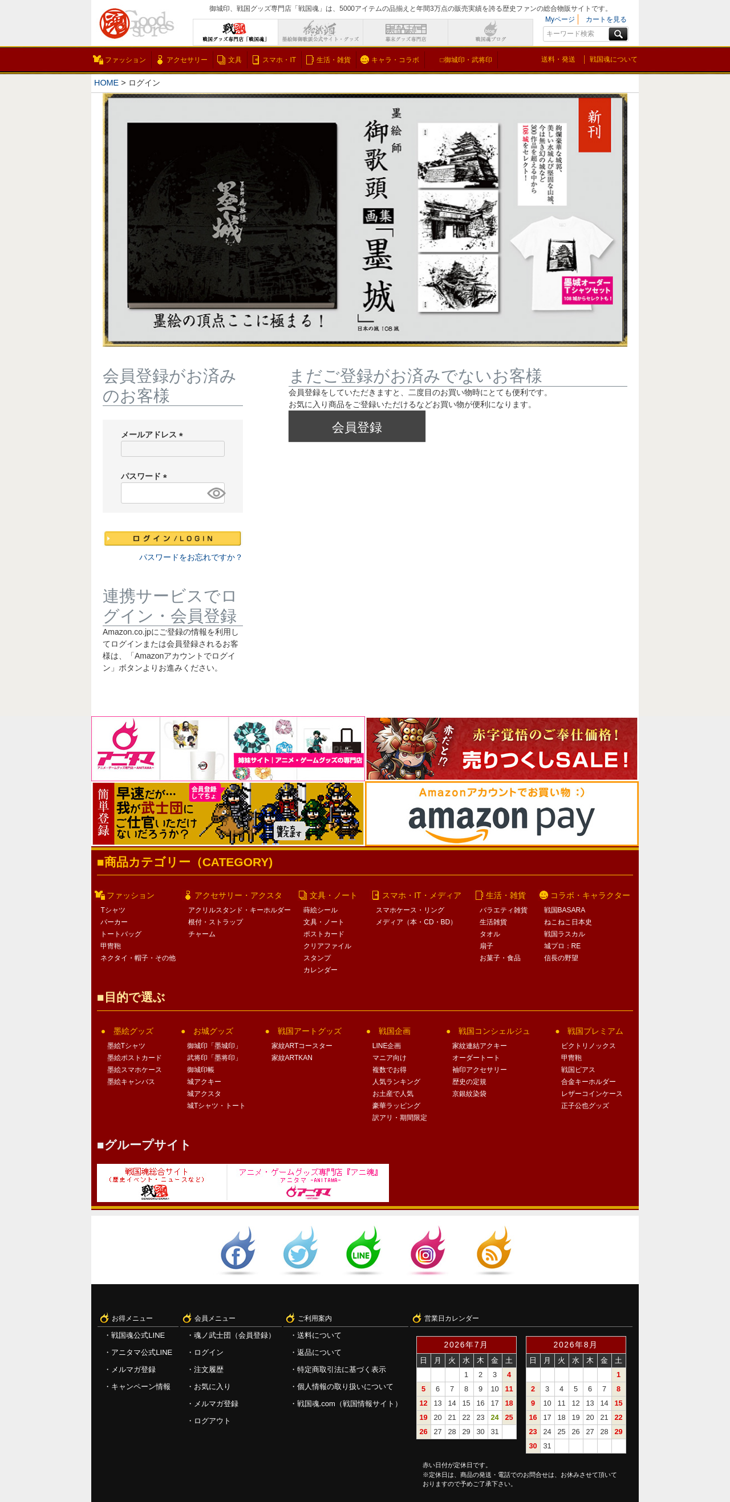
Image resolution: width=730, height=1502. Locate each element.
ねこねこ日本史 (568, 922)
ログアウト (212, 1420)
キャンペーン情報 (141, 1386)
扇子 (486, 946)
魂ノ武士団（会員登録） (234, 1335)
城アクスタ (204, 1094)
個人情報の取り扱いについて (345, 1386)
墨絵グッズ (133, 1031)
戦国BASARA (565, 910)
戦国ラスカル (564, 934)
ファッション (125, 60)
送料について (319, 1335)
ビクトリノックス (588, 1046)
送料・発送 (558, 59)
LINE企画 (387, 1046)
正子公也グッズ (585, 1106)
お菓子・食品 (500, 958)
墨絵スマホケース (134, 1070)
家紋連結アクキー (479, 1046)
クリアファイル (327, 946)
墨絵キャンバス (131, 1082)
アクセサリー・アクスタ (238, 895)
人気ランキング (396, 1082)
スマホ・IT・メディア (421, 895)
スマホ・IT (279, 60)
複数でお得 (389, 1070)
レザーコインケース (592, 1094)
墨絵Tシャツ (126, 1046)
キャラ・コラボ (395, 60)
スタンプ (317, 958)
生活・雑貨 (334, 60)
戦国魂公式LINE (138, 1335)
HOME (106, 82)
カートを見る (606, 19)
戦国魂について (614, 59)
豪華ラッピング (396, 1106)
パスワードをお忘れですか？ (191, 557)
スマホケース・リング (410, 910)
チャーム (202, 934)
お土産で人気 (392, 1094)
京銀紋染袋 (469, 1094)
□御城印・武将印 (466, 60)
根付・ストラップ (215, 922)
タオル (490, 934)
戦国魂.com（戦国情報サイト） (349, 1403)
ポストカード (323, 934)
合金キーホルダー (588, 1082)
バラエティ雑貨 (504, 910)
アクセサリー (187, 60)
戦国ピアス (578, 1070)
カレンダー (320, 970)
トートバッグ (120, 934)
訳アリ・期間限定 (399, 1118)
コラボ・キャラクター (590, 895)
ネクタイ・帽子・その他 (138, 958)
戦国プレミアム (595, 1031)
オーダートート (476, 1058)
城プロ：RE (562, 946)
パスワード (146, 476)
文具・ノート (334, 895)
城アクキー (204, 1082)
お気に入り (212, 1386)
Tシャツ (112, 910)
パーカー (114, 922)
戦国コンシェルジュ (494, 1031)
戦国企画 (395, 1031)
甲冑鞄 (110, 946)
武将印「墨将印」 (214, 1058)
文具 (235, 60)
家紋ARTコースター (302, 1046)
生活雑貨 (493, 922)
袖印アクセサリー (479, 1070)
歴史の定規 (469, 1082)
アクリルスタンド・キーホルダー (239, 910)
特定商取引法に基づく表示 (341, 1369)
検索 (618, 34)
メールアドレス (154, 434)
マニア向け (389, 1058)
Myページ (560, 19)
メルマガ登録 (133, 1369)
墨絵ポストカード (134, 1058)
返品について (319, 1352)
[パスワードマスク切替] (214, 493)
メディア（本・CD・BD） (416, 922)
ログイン (209, 1352)
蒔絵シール (320, 910)
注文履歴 (209, 1369)
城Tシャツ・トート (216, 1106)
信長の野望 (561, 958)
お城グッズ (213, 1031)
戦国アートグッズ (310, 1031)
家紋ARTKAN (292, 1058)
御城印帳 (200, 1070)
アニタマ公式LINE (141, 1352)
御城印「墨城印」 (214, 1046)
